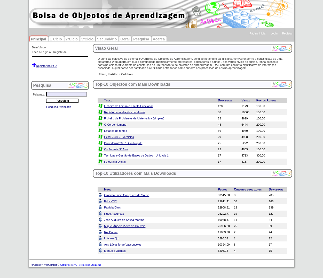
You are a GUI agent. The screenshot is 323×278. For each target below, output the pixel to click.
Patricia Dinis (112, 207)
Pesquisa (141, 39)
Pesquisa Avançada (58, 106)
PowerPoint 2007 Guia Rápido (123, 143)
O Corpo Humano (115, 124)
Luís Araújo (111, 238)
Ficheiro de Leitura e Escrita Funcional (128, 106)
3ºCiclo (87, 39)
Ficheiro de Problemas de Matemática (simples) (134, 118)
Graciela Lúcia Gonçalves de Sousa (126, 195)
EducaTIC (110, 201)
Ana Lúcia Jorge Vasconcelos (122, 244)
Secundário (107, 39)
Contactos (65, 264)
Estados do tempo (115, 130)
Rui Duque (110, 232)
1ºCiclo (56, 39)
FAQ (74, 264)
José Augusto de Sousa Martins (124, 219)
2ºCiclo (72, 39)
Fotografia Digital (114, 161)
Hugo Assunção (114, 213)
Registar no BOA (47, 65)
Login (274, 33)
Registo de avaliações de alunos (124, 112)
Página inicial (257, 33)
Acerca (159, 39)
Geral (125, 39)
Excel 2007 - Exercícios (119, 136)
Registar (287, 33)
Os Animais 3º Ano (116, 149)
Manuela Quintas (114, 250)
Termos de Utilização (90, 264)
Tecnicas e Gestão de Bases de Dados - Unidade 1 (136, 155)
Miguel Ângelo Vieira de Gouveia (124, 226)
